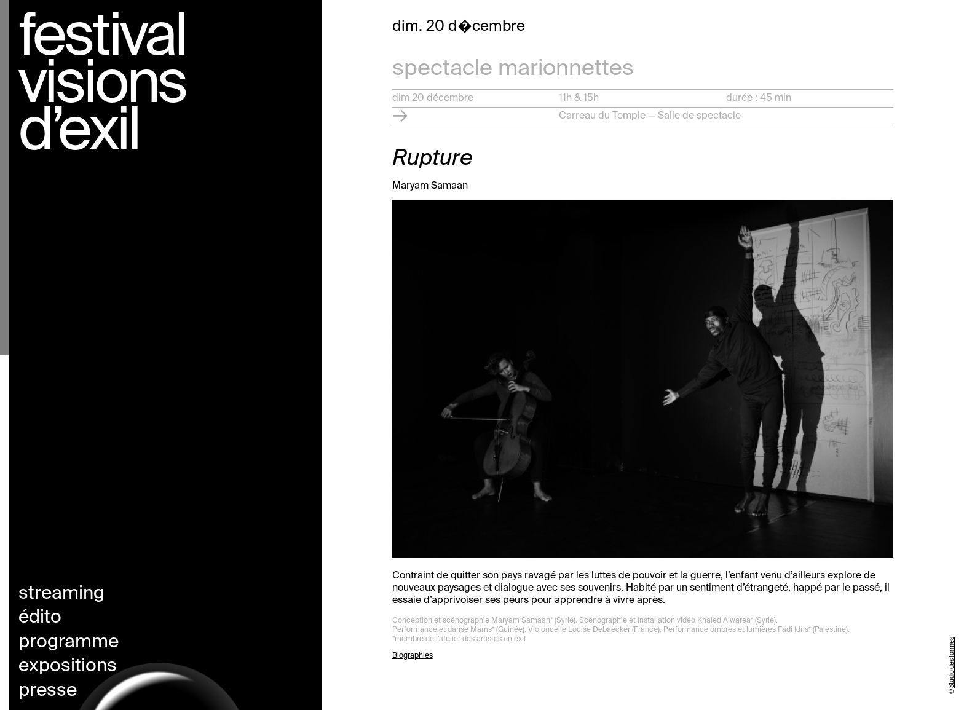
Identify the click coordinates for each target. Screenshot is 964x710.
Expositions (67, 666)
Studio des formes (952, 662)
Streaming (61, 594)
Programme (68, 642)
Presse (47, 691)
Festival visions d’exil (102, 86)
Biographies (412, 656)
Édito (39, 618)
